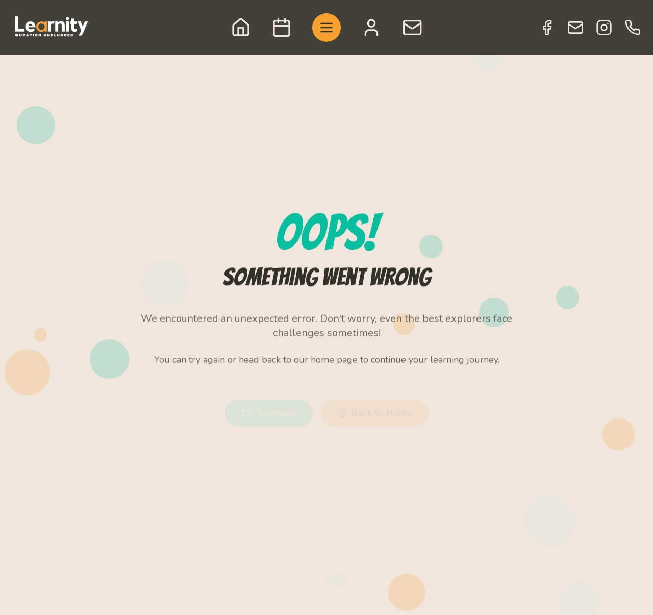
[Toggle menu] (326, 27)
